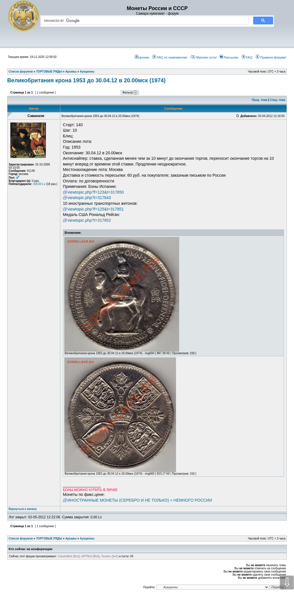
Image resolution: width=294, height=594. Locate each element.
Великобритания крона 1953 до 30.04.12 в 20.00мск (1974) (86, 80)
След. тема (277, 100)
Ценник (142, 57)
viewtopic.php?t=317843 (89, 197)
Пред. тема (259, 100)
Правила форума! (271, 57)
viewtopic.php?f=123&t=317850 (95, 192)
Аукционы (87, 538)
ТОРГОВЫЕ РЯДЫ (49, 538)
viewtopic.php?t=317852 (89, 220)
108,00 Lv (39, 184)
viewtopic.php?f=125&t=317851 (95, 209)
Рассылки (229, 57)
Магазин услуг (204, 57)
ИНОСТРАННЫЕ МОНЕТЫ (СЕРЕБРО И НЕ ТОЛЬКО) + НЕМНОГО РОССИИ (139, 500)
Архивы (71, 538)
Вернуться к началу (23, 509)
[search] (143, 20)
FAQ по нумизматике (169, 57)
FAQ (247, 57)
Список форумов (21, 538)
